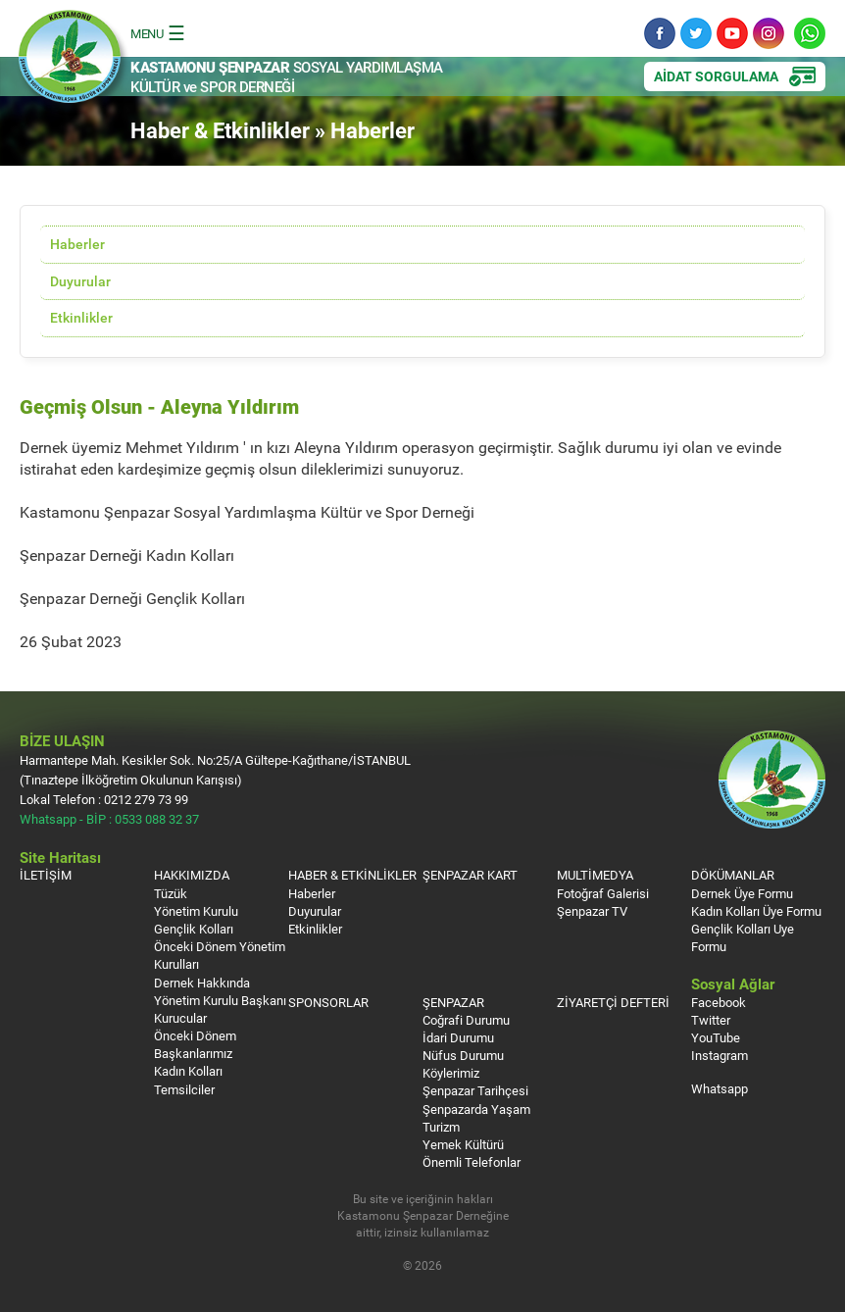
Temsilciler (184, 1089)
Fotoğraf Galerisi (603, 893)
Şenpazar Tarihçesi (475, 1090)
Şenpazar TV (592, 911)
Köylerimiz (450, 1073)
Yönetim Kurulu (196, 911)
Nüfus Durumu (463, 1055)
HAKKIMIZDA (191, 874)
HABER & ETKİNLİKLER (352, 874)
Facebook (659, 33)
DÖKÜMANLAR (732, 874)
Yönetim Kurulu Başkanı (220, 1000)
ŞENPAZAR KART (470, 874)
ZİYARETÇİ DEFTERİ (613, 1002)
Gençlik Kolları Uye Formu (742, 937)
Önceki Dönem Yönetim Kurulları (219, 955)
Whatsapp (809, 33)
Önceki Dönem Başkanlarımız (195, 1044)
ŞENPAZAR (453, 1002)
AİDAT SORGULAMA (716, 76)
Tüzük (170, 893)
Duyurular (80, 281)
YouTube (732, 33)
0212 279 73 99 (146, 799)
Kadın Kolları (188, 1071)
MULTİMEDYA (595, 874)
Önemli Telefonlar (471, 1162)
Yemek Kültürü (463, 1144)
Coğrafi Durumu (466, 1020)
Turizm (441, 1126)
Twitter (696, 33)
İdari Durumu (458, 1037)
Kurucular (180, 1018)
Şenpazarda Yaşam (476, 1109)
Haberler (77, 243)
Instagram (768, 33)
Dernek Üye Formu (742, 893)
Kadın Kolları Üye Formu (756, 911)
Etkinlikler (81, 317)
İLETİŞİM (46, 874)
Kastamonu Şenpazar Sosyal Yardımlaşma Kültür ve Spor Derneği (73, 63)
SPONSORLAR (328, 1002)
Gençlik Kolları (193, 928)
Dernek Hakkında (202, 982)
